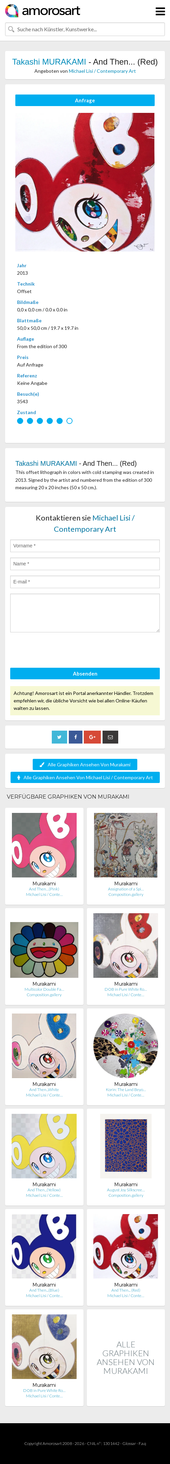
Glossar (129, 1443)
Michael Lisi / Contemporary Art (102, 71)
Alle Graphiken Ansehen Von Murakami (85, 764)
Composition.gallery (125, 894)
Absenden (85, 673)
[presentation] (62, 651)
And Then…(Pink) (44, 888)
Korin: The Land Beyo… (126, 1089)
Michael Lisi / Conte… (44, 894)
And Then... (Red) (125, 1290)
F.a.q (142, 1443)
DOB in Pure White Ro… (126, 989)
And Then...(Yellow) (44, 1189)
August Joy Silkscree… (126, 1189)
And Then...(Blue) (44, 1290)
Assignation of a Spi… (126, 888)
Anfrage (85, 100)
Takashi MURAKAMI (49, 61)
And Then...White (44, 1089)
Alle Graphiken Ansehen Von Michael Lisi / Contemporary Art (85, 777)
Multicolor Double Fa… (44, 989)
